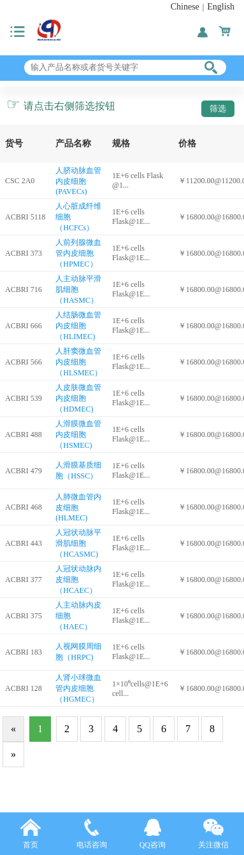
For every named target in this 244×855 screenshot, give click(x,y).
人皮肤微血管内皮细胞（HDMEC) (78, 398)
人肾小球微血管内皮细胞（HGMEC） (78, 688)
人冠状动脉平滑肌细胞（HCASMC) (78, 543)
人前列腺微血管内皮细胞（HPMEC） (78, 253)
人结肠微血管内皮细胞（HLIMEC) (78, 325)
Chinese (185, 6)
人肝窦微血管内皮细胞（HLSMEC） (78, 362)
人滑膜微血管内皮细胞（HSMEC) (78, 434)
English (220, 6)
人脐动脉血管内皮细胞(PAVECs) (78, 181)
